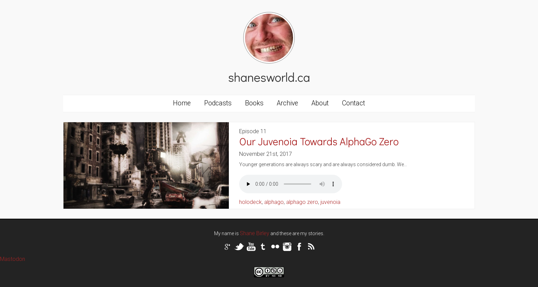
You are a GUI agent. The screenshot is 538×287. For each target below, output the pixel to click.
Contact (353, 103)
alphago (274, 202)
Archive (287, 103)
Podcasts (218, 103)
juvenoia (330, 202)
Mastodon (12, 259)
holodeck (250, 202)
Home (182, 103)
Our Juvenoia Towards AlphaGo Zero (319, 141)
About (320, 103)
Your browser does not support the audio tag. (290, 184)
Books (254, 103)
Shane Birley (254, 233)
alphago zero (302, 202)
